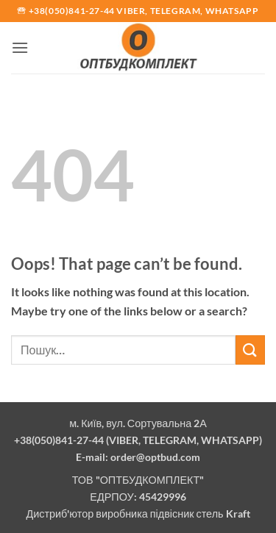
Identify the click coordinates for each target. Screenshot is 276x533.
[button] (20, 47)
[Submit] (250, 349)
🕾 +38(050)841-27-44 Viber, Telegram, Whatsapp (137, 10)
